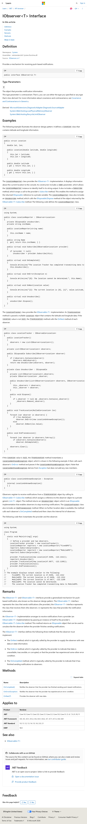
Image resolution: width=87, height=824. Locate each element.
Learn (5, 8)
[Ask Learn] (71, 9)
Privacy (51, 817)
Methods (7, 36)
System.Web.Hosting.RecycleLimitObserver (27, 114)
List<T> (12, 501)
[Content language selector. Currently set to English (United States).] (13, 811)
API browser (19, 8)
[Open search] (76, 3)
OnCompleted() (9, 687)
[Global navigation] (2, 3)
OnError (15, 464)
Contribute (42, 817)
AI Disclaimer (6, 817)
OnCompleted (26, 511)
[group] (43, 259)
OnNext (61, 319)
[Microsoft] (43, 3)
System (15, 52)
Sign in (82, 3)
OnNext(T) (7, 696)
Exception (43, 468)
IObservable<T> (43, 312)
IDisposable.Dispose (45, 198)
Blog (31, 817)
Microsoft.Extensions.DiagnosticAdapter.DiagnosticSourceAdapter (37, 107)
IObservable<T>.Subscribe (14, 202)
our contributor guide (57, 759)
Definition (7, 27)
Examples (7, 30)
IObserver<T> (44, 181)
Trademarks (18, 820)
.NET (10, 8)
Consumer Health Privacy (67, 817)
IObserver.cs (13, 58)
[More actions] (82, 9)
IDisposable (18, 195)
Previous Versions (20, 817)
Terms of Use (6, 820)
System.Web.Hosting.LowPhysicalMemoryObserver (31, 111)
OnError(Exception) (10, 691)
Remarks (7, 33)
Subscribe (44, 191)
